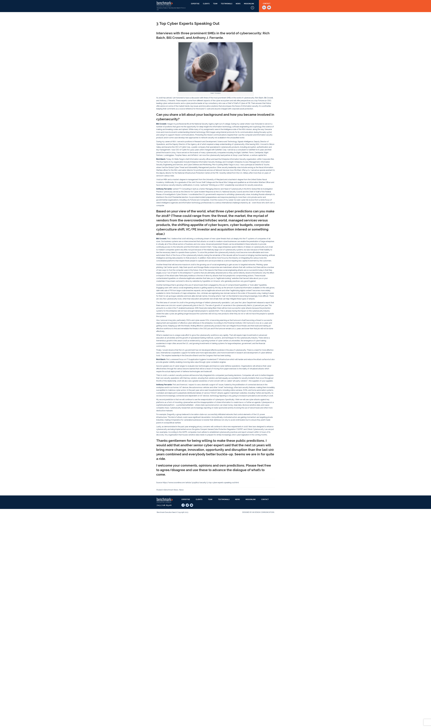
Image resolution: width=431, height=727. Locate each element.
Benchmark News (171, 490)
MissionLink (249, 4)
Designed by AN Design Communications (258, 512)
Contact (266, 3)
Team (215, 4)
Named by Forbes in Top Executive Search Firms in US (171, 6)
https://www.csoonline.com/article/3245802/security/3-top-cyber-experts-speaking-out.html (201, 483)
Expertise (195, 4)
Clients (206, 4)
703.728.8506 (164, 505)
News (238, 4)
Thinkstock (217, 93)
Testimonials (226, 4)
